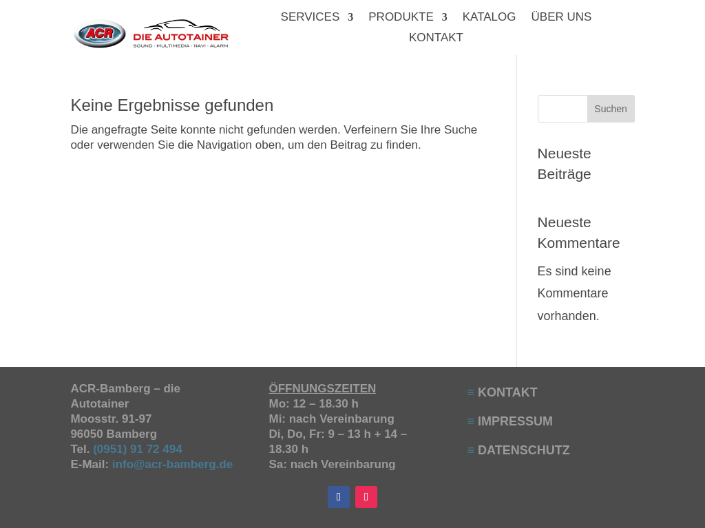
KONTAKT (436, 38)
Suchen (610, 108)
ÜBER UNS (562, 17)
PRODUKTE (400, 17)
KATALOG (489, 17)
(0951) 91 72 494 (139, 449)
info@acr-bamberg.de (172, 464)
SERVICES (310, 17)
